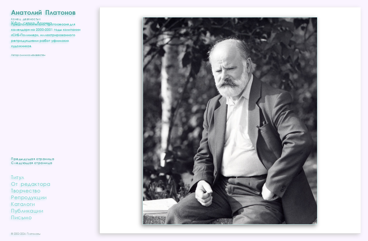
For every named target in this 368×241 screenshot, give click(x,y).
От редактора (30, 184)
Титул (17, 177)
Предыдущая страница (32, 159)
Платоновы (34, 233)
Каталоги (23, 204)
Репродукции (29, 197)
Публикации (27, 211)
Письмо (21, 217)
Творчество (26, 190)
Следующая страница (32, 163)
